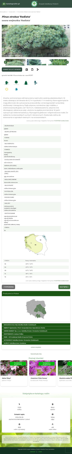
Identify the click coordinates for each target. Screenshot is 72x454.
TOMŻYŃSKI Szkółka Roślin (61, 120)
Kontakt (33, 451)
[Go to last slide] (5, 62)
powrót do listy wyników (12, 69)
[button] (15, 62)
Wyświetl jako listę (36, 354)
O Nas (40, 451)
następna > (64, 287)
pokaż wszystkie (36, 347)
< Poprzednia (8, 287)
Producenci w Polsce (11, 293)
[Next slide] (67, 62)
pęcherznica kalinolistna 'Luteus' (19, 419)
